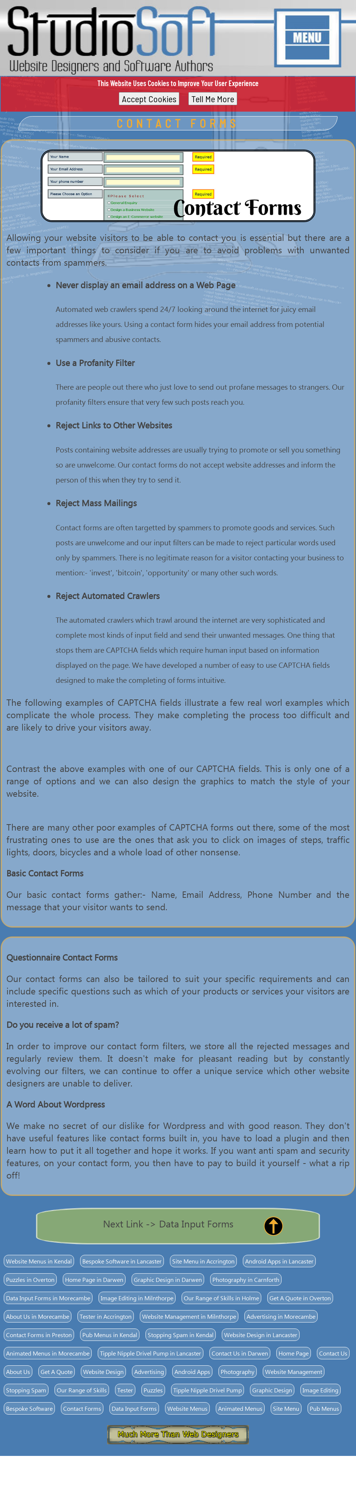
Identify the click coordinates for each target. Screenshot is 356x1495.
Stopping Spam (26, 1390)
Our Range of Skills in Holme (221, 1298)
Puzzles (153, 1390)
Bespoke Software (29, 1408)
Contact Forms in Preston (39, 1335)
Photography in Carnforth (245, 1279)
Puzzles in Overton (30, 1279)
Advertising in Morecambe (281, 1316)
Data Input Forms (134, 1408)
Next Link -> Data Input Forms (168, 1223)
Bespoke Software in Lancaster (122, 1261)
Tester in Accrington (106, 1316)
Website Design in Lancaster (260, 1335)
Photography (238, 1371)
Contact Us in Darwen (240, 1353)
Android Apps (192, 1371)
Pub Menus (324, 1408)
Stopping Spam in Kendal (181, 1335)
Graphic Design (272, 1390)
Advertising (149, 1371)
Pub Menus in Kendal (109, 1335)
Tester (125, 1390)
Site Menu (286, 1408)
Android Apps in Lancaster (279, 1261)
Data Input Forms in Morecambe (48, 1298)
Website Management (293, 1371)
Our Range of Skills (82, 1390)
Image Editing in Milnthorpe (137, 1298)
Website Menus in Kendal (39, 1261)
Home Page (294, 1353)
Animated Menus (240, 1408)
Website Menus (187, 1408)
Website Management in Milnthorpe (189, 1316)
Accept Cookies (149, 98)
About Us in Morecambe (37, 1316)
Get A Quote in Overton (300, 1298)
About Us (18, 1371)
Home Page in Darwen (94, 1279)
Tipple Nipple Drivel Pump (207, 1390)
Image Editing (320, 1390)
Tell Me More (212, 98)
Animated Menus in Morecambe (47, 1353)
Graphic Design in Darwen (168, 1279)
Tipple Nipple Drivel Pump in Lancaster (150, 1353)
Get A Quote (57, 1371)
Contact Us (333, 1353)
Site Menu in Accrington (203, 1261)
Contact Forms (82, 1408)
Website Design (103, 1371)
